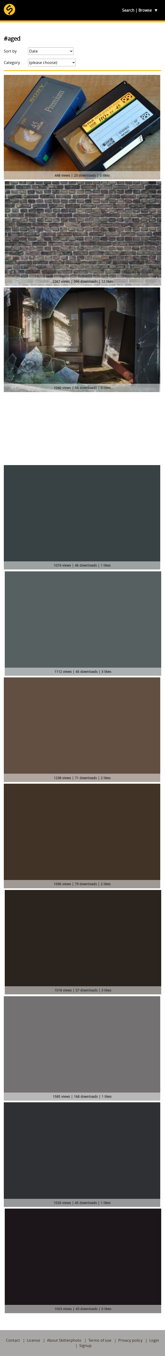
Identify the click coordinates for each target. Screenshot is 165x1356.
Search (128, 10)
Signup (85, 1345)
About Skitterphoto (64, 1340)
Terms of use (99, 1340)
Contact (13, 1340)
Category (12, 62)
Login (154, 1340)
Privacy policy (130, 1340)
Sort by (10, 51)
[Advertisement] (82, 429)
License (33, 1340)
